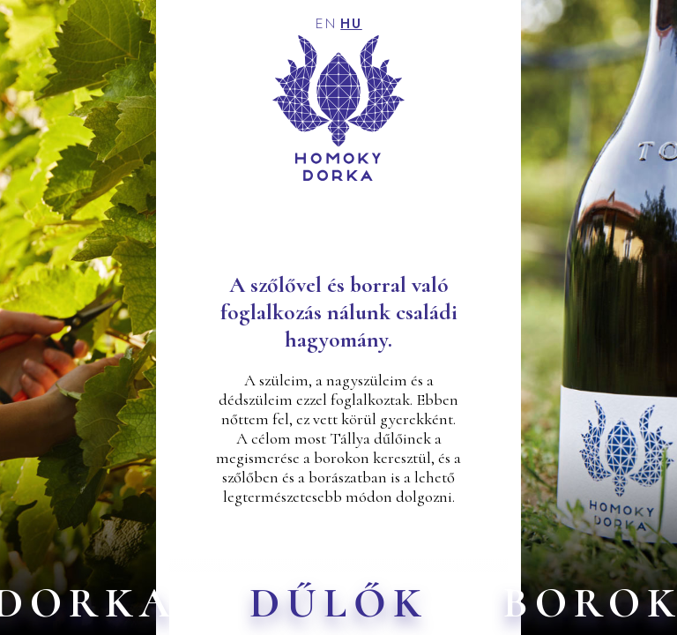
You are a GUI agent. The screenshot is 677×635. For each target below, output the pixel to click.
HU (351, 25)
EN (326, 25)
